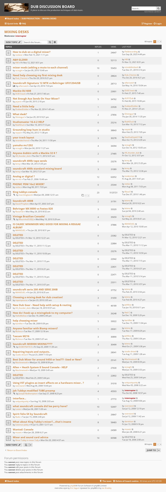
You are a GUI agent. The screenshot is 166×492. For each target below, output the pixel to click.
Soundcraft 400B (23, 200)
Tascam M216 (21, 336)
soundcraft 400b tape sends (30, 160)
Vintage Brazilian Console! (29, 216)
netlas (18, 187)
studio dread (21, 354)
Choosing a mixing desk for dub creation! (38, 297)
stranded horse (22, 140)
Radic (17, 417)
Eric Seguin (74, 488)
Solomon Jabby (22, 424)
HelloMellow (21, 315)
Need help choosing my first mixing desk (37, 75)
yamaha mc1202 (23, 145)
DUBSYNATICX (25, 347)
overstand (19, 385)
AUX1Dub (129, 98)
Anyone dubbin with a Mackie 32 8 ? (35, 153)
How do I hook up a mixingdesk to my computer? (42, 312)
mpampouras (21, 300)
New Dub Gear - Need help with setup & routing (42, 305)
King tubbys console (25, 191)
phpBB (73, 485)
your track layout (23, 137)
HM (17, 62)
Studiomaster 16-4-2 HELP (28, 121)
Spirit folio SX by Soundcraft (30, 414)
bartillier (19, 323)
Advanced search (152, 11)
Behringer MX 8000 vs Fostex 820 (33, 208)
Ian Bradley (107, 488)
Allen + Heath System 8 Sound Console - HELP (40, 367)
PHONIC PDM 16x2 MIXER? (28, 184)
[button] (161, 41)
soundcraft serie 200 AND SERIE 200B (35, 289)
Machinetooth (21, 362)
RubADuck (20, 124)
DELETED (18, 235)
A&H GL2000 (20, 59)
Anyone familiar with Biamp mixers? (35, 328)
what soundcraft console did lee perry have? (40, 406)
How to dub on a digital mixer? (31, 51)
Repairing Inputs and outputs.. (31, 351)
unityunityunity (131, 382)
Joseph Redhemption (28, 393)
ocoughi (19, 70)
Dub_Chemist (21, 78)
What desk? (20, 114)
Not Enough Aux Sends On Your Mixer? (36, 98)
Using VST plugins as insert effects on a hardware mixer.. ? (48, 382)
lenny (17, 163)
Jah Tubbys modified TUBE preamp (34, 390)
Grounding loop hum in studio (31, 129)
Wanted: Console (23, 429)
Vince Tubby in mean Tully (27, 440)
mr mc (18, 179)
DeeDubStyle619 (132, 137)
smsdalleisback (131, 67)
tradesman (130, 176)
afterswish (23, 86)
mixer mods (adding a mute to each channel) (40, 67)
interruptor (20, 36)
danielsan (129, 421)
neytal (18, 132)
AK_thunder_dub (22, 156)
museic (18, 432)
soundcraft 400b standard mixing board (37, 168)
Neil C (127, 312)
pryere (18, 101)
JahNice (128, 304)
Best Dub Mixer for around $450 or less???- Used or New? (47, 359)
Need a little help (23, 106)
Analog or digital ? (24, 176)
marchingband (25, 194)
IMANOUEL (20, 230)
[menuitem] (22, 24)
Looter (18, 409)
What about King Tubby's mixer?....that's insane (42, 421)
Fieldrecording (131, 51)
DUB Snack (20, 93)
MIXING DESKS (16, 31)
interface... (19, 398)
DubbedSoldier (22, 109)
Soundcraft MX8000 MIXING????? (32, 344)
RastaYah (19, 211)
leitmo (127, 200)
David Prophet (21, 203)
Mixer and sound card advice (30, 437)
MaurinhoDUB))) (26, 219)
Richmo (18, 331)
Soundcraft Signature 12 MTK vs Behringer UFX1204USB (46, 83)
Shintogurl (20, 117)
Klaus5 (128, 191)
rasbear (19, 54)
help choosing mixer (25, 320)
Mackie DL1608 (22, 90)
